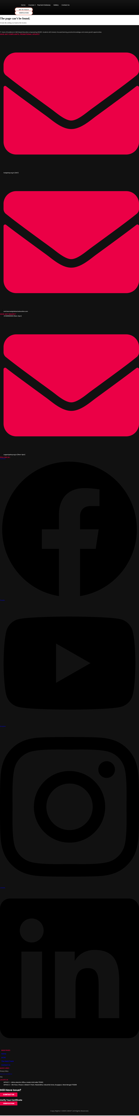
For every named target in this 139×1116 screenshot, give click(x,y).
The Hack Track (7, 1061)
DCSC (3, 1058)
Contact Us (66, 5)
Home (23, 5)
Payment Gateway (44, 5)
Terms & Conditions (6, 1074)
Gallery (56, 5)
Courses (31, 5)
